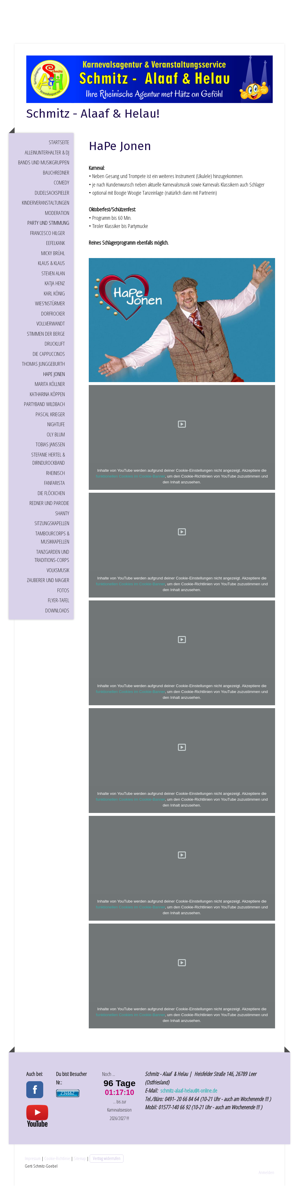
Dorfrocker (53, 313)
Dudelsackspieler (52, 192)
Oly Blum (56, 434)
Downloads (57, 610)
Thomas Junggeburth (43, 364)
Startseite (59, 142)
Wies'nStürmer (50, 303)
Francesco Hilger (47, 233)
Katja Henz (55, 283)
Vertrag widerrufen (106, 1158)
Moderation (57, 213)
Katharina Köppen (47, 394)
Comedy (61, 182)
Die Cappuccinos (49, 354)
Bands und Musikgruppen (43, 162)
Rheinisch (55, 473)
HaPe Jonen (54, 374)
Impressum (33, 1158)
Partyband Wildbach (44, 404)
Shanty (62, 513)
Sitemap (80, 1158)
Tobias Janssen (50, 444)
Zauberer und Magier (48, 580)
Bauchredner (56, 172)
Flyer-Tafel (58, 600)
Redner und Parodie (49, 503)
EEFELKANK (55, 243)
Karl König (54, 293)
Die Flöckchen (51, 493)
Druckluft (55, 343)
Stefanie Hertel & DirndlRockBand (48, 459)
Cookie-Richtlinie (57, 1158)
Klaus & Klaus (51, 263)
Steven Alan (53, 273)
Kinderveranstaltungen (45, 202)
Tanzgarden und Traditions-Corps (51, 556)
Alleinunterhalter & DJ (47, 152)
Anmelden (266, 1172)
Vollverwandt (50, 323)
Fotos (63, 590)
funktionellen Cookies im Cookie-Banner (130, 476)
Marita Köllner (50, 384)
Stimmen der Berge (46, 333)
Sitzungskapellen (51, 523)
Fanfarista (54, 483)
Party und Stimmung (48, 223)
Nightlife (56, 424)
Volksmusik (58, 570)
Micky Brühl (53, 253)
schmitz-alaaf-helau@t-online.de (189, 1090)
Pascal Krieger (50, 414)
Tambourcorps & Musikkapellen (52, 538)
